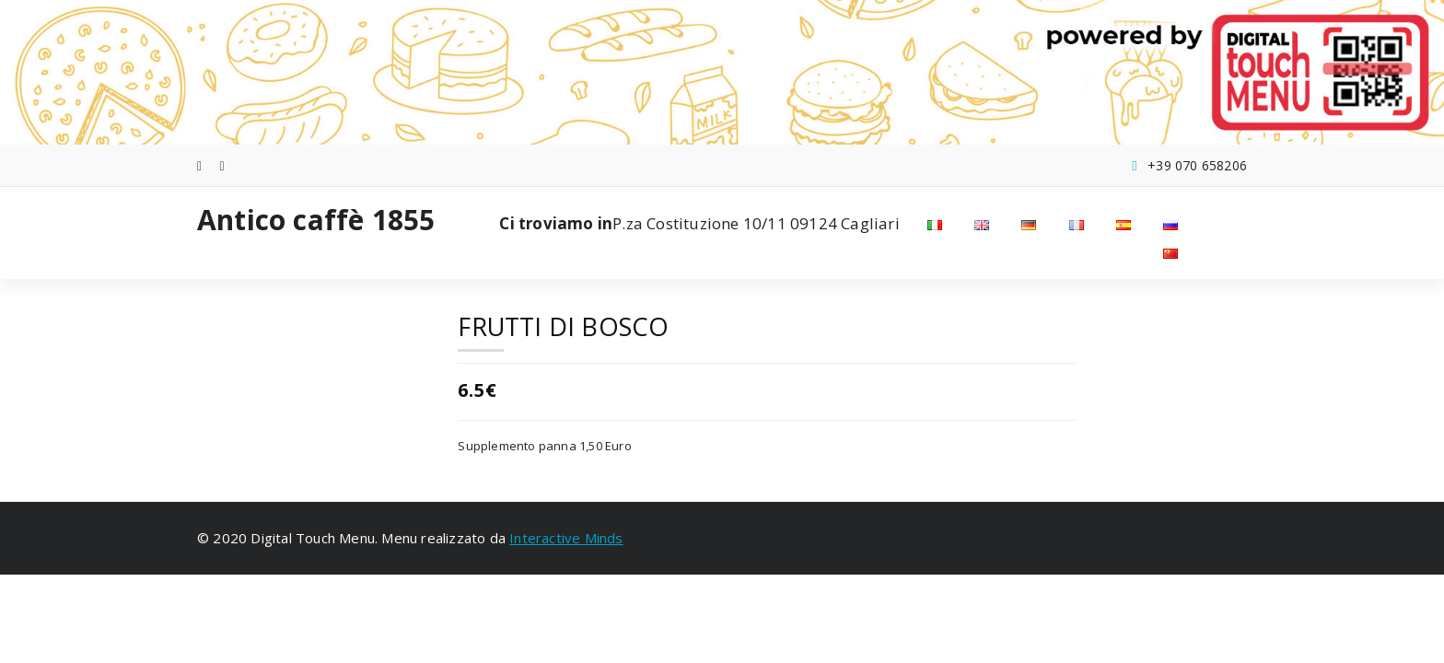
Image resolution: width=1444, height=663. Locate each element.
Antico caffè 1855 (316, 220)
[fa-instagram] (222, 165)
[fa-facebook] (199, 165)
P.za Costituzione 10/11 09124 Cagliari (699, 224)
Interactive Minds (566, 538)
